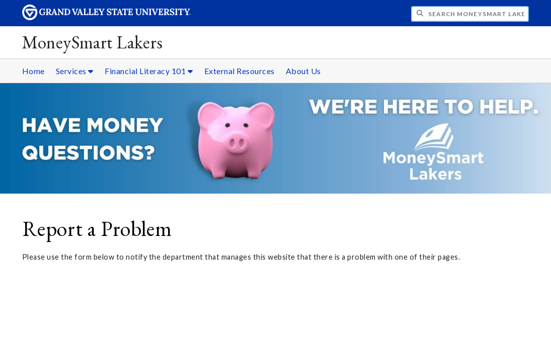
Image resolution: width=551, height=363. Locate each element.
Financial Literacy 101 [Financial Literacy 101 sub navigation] (149, 71)
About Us (303, 71)
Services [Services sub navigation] (75, 71)
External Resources (239, 71)
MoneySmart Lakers (92, 42)
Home (33, 71)
